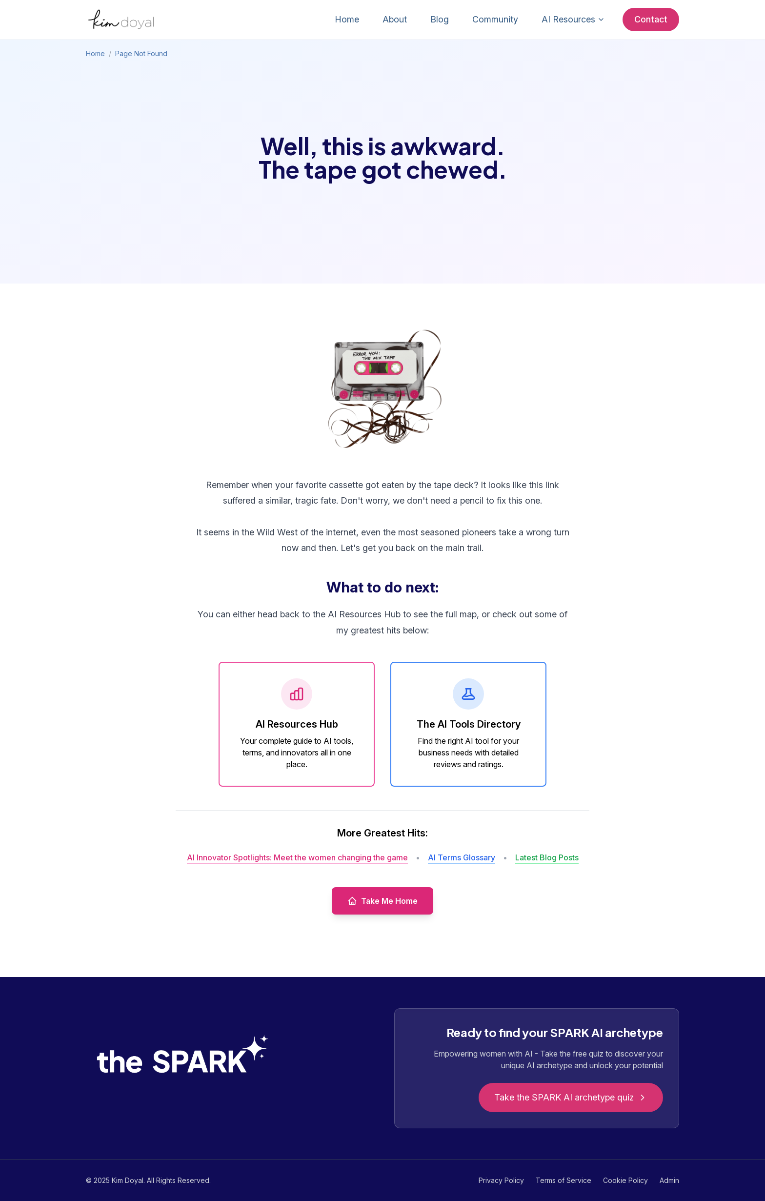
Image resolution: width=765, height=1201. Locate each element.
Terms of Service (563, 1180)
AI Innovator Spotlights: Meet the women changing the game (297, 857)
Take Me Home (382, 901)
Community (495, 19)
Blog (439, 19)
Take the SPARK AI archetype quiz (570, 1097)
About (394, 19)
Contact (650, 19)
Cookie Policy (625, 1180)
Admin (669, 1180)
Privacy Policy (501, 1180)
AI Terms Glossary (461, 857)
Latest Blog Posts (547, 857)
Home (347, 19)
